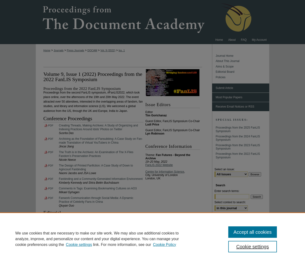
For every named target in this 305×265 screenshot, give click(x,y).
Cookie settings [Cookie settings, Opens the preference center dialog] (252, 246)
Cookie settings (79, 245)
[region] (152, 239)
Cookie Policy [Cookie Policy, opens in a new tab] (164, 245)
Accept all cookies (253, 232)
